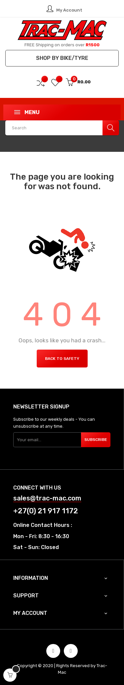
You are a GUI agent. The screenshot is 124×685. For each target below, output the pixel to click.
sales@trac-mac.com (47, 498)
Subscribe (95, 439)
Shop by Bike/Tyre (62, 58)
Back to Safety (62, 358)
